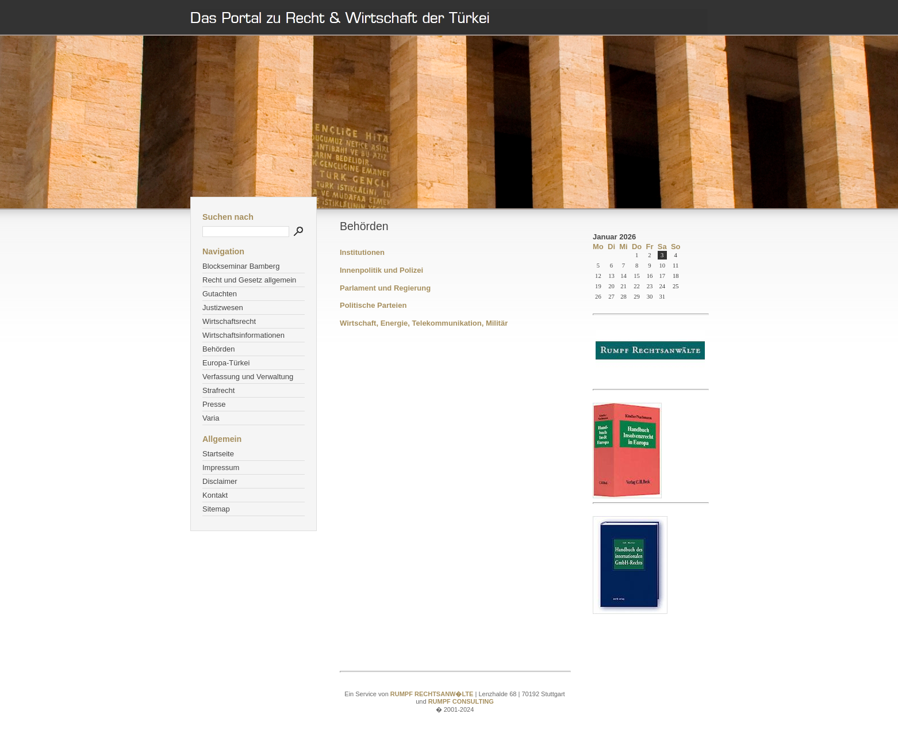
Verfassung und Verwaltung (247, 376)
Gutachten (219, 293)
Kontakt (215, 495)
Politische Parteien (373, 305)
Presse (213, 404)
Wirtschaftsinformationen (243, 335)
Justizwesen (222, 307)
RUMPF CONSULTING (461, 701)
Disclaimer (219, 481)
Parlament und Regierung (385, 288)
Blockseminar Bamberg (240, 266)
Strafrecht (218, 390)
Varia (210, 418)
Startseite (218, 453)
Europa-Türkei (226, 362)
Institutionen (362, 252)
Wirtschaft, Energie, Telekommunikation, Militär (424, 323)
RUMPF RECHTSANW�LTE (432, 693)
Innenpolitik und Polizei (381, 270)
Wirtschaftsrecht (229, 321)
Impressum (220, 467)
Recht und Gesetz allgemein (249, 280)
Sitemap (216, 509)
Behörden (218, 349)
